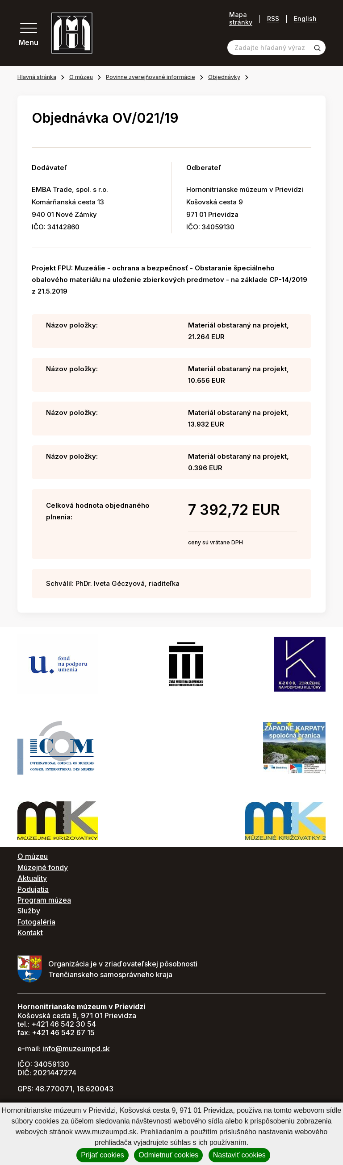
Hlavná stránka (36, 77)
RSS (273, 18)
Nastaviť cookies (239, 1155)
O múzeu (81, 77)
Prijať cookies (102, 1155)
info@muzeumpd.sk (76, 1048)
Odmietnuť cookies (168, 1155)
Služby (28, 910)
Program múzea (44, 900)
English (305, 18)
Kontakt (30, 932)
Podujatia (33, 889)
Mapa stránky (240, 18)
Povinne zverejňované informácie (150, 77)
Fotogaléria (36, 921)
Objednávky (224, 77)
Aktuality (32, 878)
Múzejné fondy (42, 867)
